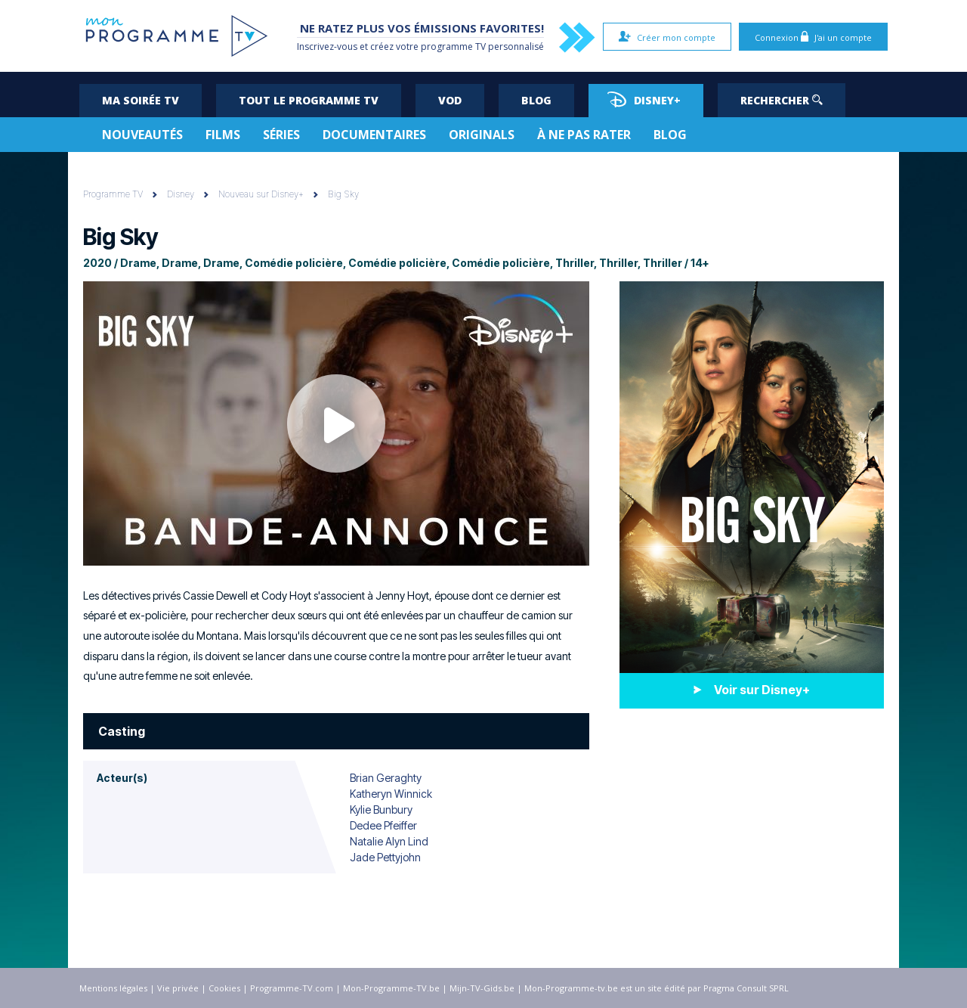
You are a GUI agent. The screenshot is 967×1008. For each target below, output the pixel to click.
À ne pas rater (584, 134)
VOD (450, 100)
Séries (281, 134)
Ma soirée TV (140, 100)
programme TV (453, 46)
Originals (481, 134)
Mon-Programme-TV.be (391, 988)
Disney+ (644, 99)
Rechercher (781, 100)
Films (222, 134)
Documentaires (374, 134)
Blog (536, 100)
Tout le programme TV (308, 100)
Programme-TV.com (291, 988)
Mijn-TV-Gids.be (482, 988)
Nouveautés (142, 134)
